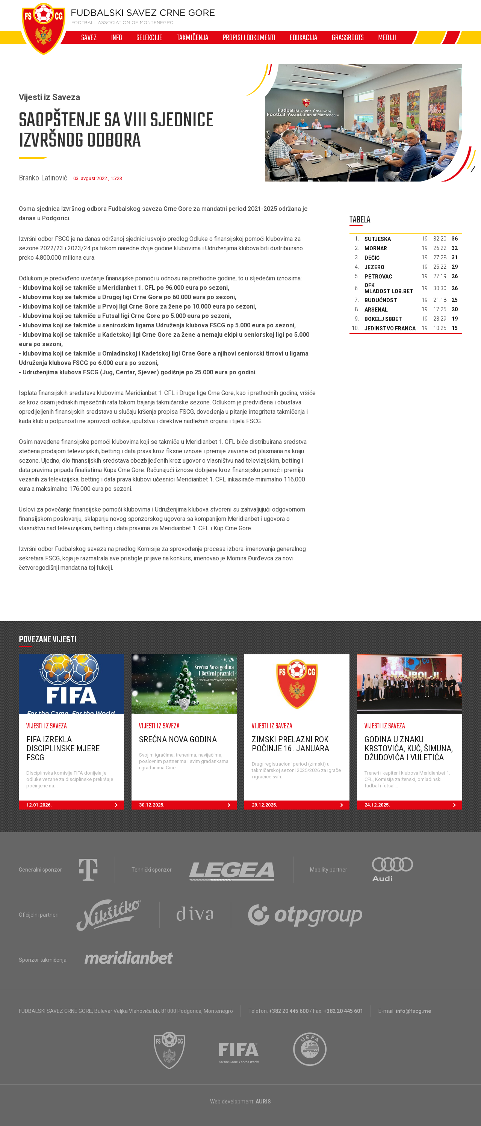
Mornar (376, 248)
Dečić (372, 258)
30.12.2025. (188, 805)
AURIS (263, 1102)
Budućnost (381, 300)
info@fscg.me (413, 1011)
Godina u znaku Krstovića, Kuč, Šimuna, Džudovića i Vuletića (409, 748)
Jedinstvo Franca (390, 328)
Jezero (374, 267)
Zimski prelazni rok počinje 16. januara (290, 744)
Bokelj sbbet (383, 319)
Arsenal (376, 310)
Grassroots (348, 37)
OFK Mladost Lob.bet (389, 288)
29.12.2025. (300, 805)
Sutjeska (378, 239)
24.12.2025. (413, 805)
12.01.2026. (75, 805)
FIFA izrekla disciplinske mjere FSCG (63, 748)
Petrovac (378, 277)
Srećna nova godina (178, 739)
